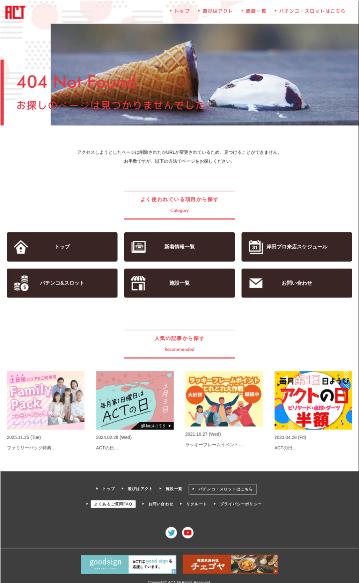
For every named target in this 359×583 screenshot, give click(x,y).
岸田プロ (296, 247)
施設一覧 (256, 12)
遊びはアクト (217, 12)
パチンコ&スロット (62, 283)
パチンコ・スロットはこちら (312, 12)
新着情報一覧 (179, 247)
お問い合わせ (296, 283)
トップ (182, 12)
